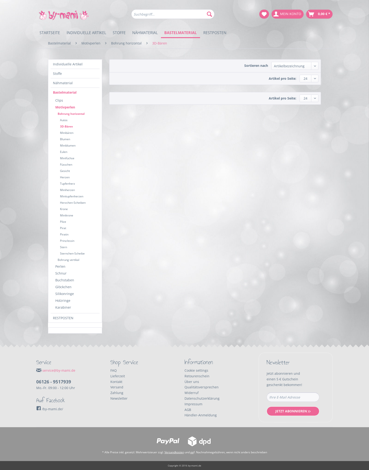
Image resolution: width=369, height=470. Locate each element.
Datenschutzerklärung (202, 398)
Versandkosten (174, 452)
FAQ (113, 370)
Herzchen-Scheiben (73, 203)
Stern (63, 247)
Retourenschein (196, 376)
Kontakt (116, 381)
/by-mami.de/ (49, 409)
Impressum (193, 404)
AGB (187, 409)
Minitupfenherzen (71, 196)
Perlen (60, 266)
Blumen (65, 139)
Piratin (64, 234)
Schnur (61, 273)
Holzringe (62, 300)
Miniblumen (68, 145)
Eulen (63, 152)
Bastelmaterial (64, 92)
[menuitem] (172, 16)
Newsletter (119, 398)
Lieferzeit (117, 376)
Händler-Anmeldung (200, 415)
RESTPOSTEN (63, 318)
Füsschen (66, 165)
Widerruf (191, 392)
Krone (64, 209)
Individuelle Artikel (68, 64)
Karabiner (63, 307)
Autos (64, 120)
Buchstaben (64, 280)
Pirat (63, 228)
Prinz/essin (67, 241)
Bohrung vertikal (68, 260)
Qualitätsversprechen (201, 387)
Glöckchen (63, 287)
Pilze (63, 222)
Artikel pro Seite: (282, 78)
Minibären (66, 133)
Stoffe (57, 73)
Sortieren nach (256, 65)
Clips (59, 100)
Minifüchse (67, 158)
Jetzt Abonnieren (293, 411)
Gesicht (65, 171)
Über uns (191, 381)
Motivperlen (65, 107)
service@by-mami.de (58, 370)
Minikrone (66, 215)
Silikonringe (64, 293)
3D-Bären (66, 126)
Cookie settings (196, 370)
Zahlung (116, 392)
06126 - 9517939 (53, 382)
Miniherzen (67, 190)
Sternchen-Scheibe (72, 253)
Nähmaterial (63, 83)
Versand (116, 387)
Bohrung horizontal (71, 114)
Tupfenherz (67, 184)
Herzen (65, 177)
